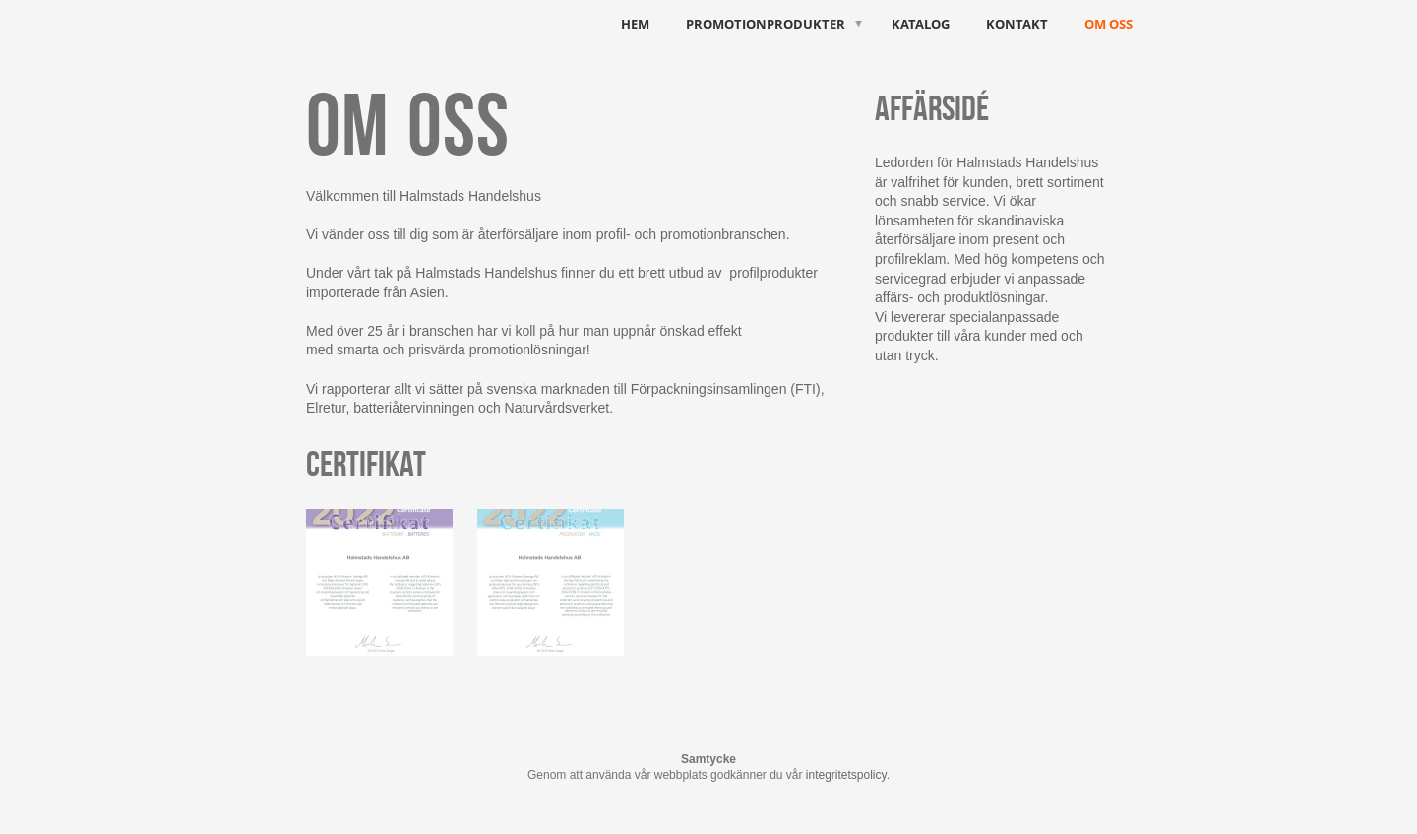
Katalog (921, 23)
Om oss (1108, 23)
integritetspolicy (846, 775)
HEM (635, 23)
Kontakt (1017, 23)
